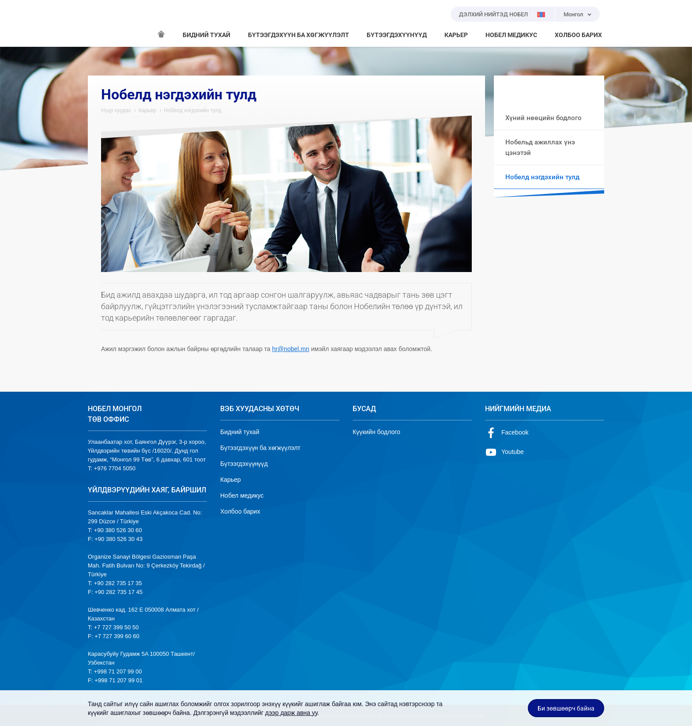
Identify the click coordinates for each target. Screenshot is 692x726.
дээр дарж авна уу (291, 712)
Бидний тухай (239, 431)
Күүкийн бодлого (376, 431)
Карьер (147, 110)
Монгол (573, 14)
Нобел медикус (241, 495)
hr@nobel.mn (290, 348)
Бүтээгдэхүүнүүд (244, 463)
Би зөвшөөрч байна (566, 708)
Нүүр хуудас (116, 110)
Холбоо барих (240, 511)
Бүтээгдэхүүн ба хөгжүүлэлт (260, 447)
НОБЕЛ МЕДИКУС (511, 34)
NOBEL (100, 23)
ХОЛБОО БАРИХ (578, 34)
